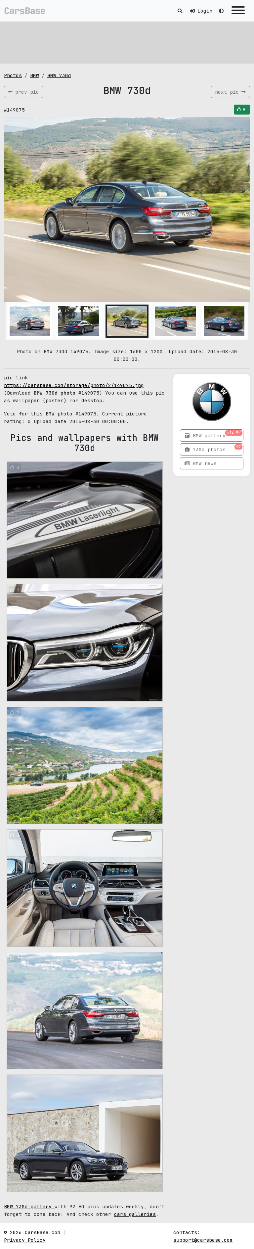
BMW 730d (59, 75)
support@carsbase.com (203, 1240)
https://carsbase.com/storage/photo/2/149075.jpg (74, 385)
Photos (13, 75)
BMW (34, 75)
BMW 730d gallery (29, 1206)
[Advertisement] (127, 41)
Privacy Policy (25, 1240)
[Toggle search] (180, 11)
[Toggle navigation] (238, 11)
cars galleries (135, 1214)
